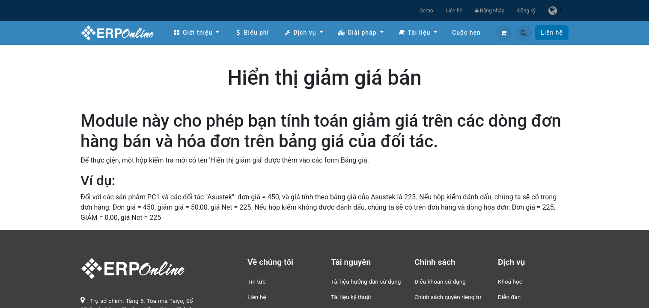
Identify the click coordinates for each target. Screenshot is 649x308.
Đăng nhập (489, 11)
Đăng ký (526, 11)
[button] (523, 33)
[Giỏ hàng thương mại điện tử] (504, 33)
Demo (426, 11)
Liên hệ (454, 11)
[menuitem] (196, 32)
